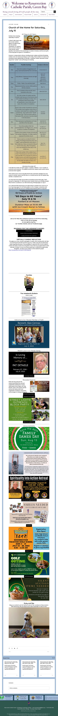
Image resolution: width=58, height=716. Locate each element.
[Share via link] (17, 648)
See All (53, 657)
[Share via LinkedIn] (14, 648)
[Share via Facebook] (9, 648)
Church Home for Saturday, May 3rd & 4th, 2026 (11, 662)
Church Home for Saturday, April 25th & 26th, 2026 (28, 662)
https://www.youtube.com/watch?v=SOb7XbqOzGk (20, 250)
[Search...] (46, 12)
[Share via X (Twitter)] (11, 648)
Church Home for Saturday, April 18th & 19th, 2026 (46, 662)
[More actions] (48, 24)
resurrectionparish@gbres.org (38, 707)
